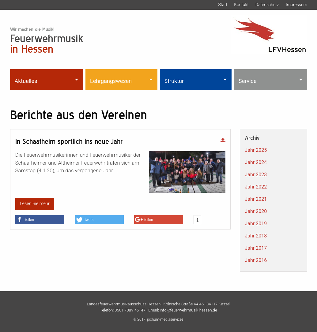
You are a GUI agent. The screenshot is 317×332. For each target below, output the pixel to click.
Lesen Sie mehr (35, 203)
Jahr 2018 (256, 236)
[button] (39, 219)
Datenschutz (267, 4)
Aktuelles (26, 81)
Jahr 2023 (256, 174)
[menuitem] (47, 79)
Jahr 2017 (256, 248)
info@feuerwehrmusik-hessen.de (188, 310)
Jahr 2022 (256, 187)
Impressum (296, 4)
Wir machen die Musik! (32, 29)
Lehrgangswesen (111, 81)
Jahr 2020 (256, 211)
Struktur (174, 81)
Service (248, 81)
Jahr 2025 (256, 150)
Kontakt (241, 4)
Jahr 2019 (256, 223)
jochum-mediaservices (165, 319)
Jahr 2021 (256, 199)
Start (222, 4)
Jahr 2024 (256, 162)
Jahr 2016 (256, 260)
